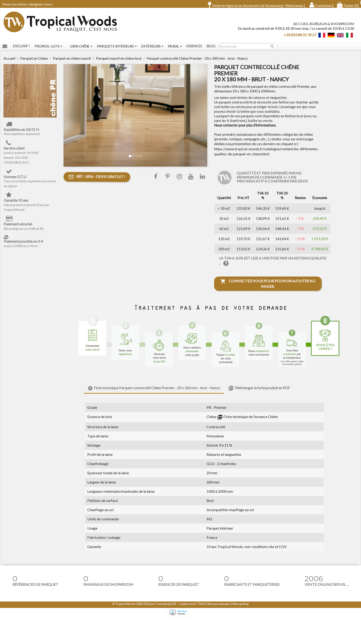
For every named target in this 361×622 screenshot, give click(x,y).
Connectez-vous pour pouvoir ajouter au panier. (267, 287)
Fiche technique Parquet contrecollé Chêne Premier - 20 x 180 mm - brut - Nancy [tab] (153, 391)
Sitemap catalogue (218, 607)
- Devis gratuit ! (96, 180)
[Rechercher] (247, 50)
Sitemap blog (240, 607)
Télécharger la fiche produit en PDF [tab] (259, 391)
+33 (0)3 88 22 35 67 (300, 36)
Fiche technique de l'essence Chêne (247, 420)
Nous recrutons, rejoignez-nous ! (27, 4)
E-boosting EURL (166, 607)
